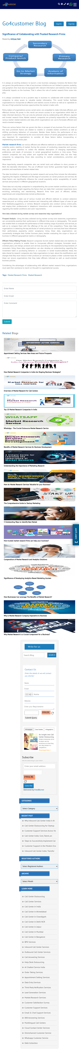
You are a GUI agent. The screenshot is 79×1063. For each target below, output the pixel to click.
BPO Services (30, 942)
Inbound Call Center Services (37, 947)
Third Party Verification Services (38, 987)
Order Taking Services (34, 972)
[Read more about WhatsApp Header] (70, 5)
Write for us (33, 646)
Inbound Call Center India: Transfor (39, 851)
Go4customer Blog (24, 23)
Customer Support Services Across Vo (40, 831)
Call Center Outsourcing (35, 896)
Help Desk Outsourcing (34, 962)
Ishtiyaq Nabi (15, 39)
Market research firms (11, 145)
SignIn (59, 24)
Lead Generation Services (35, 992)
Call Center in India (33, 907)
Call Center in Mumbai (34, 932)
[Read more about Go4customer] (9, 4)
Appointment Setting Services (37, 977)
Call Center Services (33, 902)
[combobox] (29, 694)
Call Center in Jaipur (33, 927)
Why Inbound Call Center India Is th (40, 821)
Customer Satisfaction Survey (37, 1003)
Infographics (49, 729)
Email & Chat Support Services (38, 1013)
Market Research (35, 275)
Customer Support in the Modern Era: (40, 846)
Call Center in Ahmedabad (35, 912)
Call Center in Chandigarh (35, 917)
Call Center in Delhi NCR (35, 922)
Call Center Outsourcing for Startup (39, 826)
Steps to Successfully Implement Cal (40, 841)
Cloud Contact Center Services (37, 1028)
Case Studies (39, 729)
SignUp (71, 24)
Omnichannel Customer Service (38, 1033)
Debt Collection (31, 1043)
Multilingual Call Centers (35, 1023)
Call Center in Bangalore (35, 937)
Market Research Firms (17, 275)
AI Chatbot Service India (35, 967)
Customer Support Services (36, 1008)
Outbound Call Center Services (37, 952)
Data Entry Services (33, 982)
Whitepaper (28, 729)
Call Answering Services (35, 957)
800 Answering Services (35, 1018)
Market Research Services (35, 998)
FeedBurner (39, 790)
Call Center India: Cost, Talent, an (38, 836)
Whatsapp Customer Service (36, 1038)
